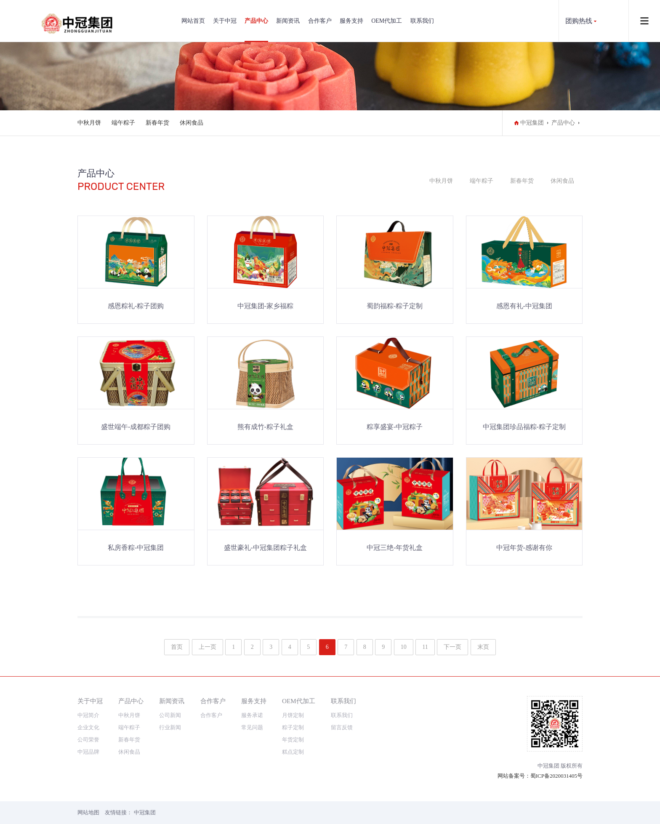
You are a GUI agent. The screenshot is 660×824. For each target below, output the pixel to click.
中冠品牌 (88, 752)
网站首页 (193, 21)
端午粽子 (123, 123)
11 (425, 647)
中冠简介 (88, 715)
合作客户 (320, 21)
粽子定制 (293, 727)
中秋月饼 (89, 123)
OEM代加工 (386, 21)
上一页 (207, 647)
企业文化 (88, 727)
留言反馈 (342, 727)
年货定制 (293, 739)
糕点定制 (293, 752)
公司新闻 (170, 715)
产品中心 (256, 21)
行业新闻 (170, 727)
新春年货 (157, 123)
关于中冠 (225, 21)
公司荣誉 (88, 739)
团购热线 (578, 20)
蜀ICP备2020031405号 (556, 776)
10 (404, 647)
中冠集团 (532, 123)
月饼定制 (293, 715)
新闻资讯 (288, 21)
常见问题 (252, 727)
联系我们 (422, 21)
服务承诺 (252, 715)
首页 (177, 647)
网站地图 (88, 812)
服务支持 (351, 21)
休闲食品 (191, 123)
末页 (483, 647)
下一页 (452, 647)
